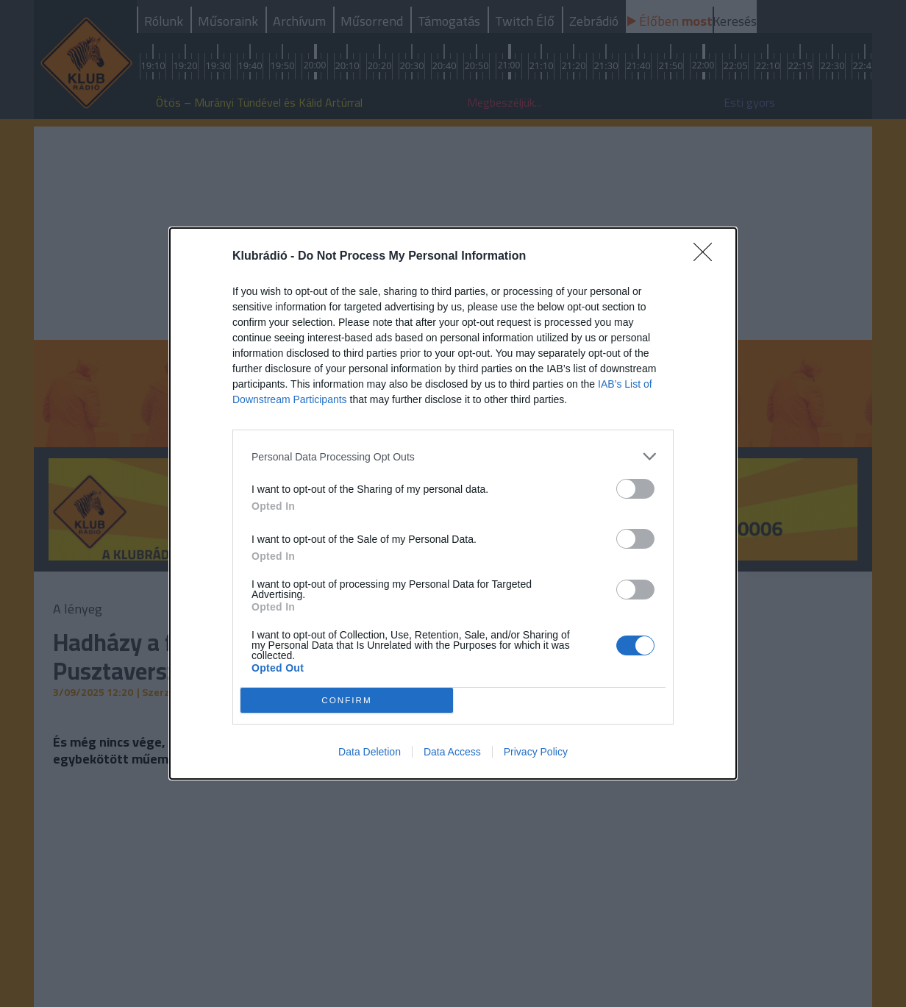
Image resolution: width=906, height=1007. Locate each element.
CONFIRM (346, 700)
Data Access (452, 752)
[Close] (707, 257)
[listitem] (453, 456)
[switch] (635, 489)
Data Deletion (369, 752)
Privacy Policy (536, 752)
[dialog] (453, 503)
